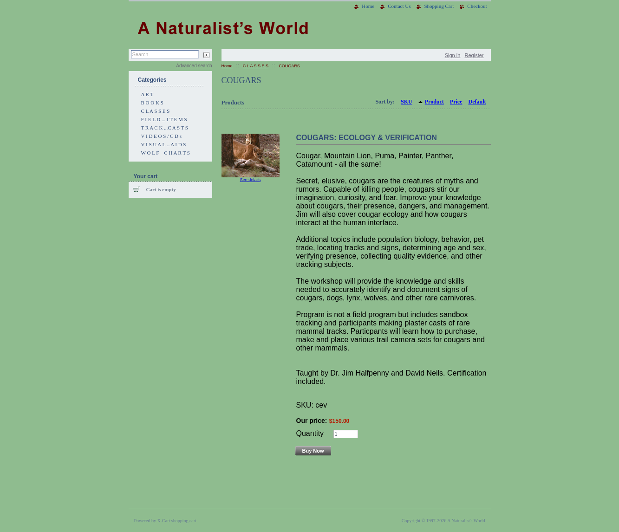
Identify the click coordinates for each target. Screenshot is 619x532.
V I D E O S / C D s (161, 136)
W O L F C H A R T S (165, 153)
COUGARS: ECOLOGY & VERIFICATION (366, 138)
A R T (147, 94)
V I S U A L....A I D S (163, 144)
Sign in (453, 55)
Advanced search (194, 65)
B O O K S (152, 102)
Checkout (477, 6)
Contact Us (399, 6)
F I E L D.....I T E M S (164, 119)
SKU (406, 101)
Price (456, 101)
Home (368, 6)
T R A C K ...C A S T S (165, 127)
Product (434, 101)
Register (474, 55)
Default (477, 101)
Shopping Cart (439, 6)
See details (250, 179)
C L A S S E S (155, 111)
